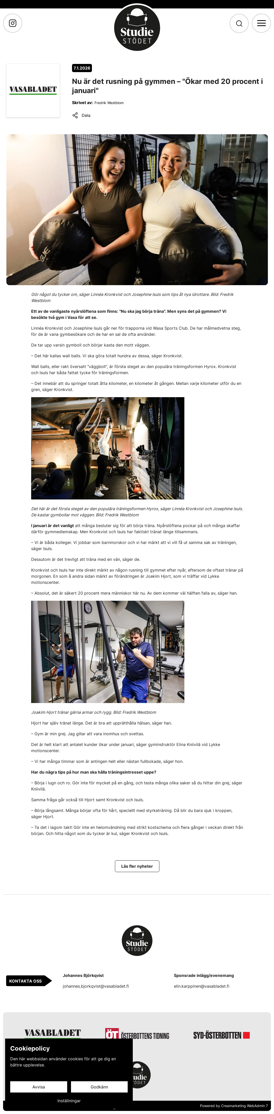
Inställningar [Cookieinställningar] (69, 1100)
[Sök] (239, 23)
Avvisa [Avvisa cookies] (38, 1086)
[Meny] (261, 23)
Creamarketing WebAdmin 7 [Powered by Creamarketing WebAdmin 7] (244, 1106)
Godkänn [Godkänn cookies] (99, 1086)
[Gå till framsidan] (137, 27)
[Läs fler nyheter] (137, 866)
